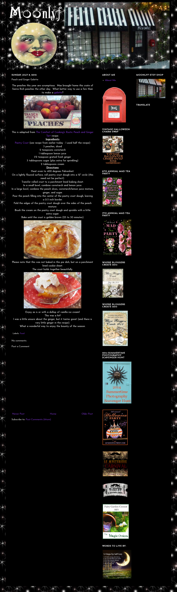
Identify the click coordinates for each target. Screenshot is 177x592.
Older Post (87, 414)
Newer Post (18, 414)
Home (53, 414)
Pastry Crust (22, 143)
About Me (110, 80)
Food (22, 333)
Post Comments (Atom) (38, 419)
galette (58, 92)
